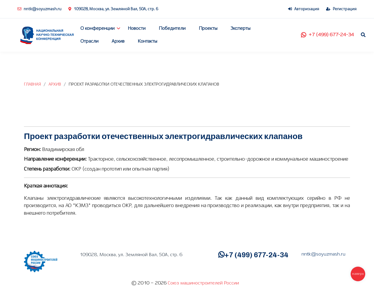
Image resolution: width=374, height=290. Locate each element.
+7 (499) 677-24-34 (327, 35)
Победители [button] (172, 28)
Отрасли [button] (89, 41)
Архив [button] (118, 41)
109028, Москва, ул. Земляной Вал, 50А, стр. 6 (113, 9)
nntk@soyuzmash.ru (39, 9)
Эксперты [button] (240, 28)
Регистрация (341, 9)
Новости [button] (137, 28)
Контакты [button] (147, 41)
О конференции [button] (97, 28)
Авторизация (303, 9)
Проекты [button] (208, 28)
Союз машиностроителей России (203, 283)
